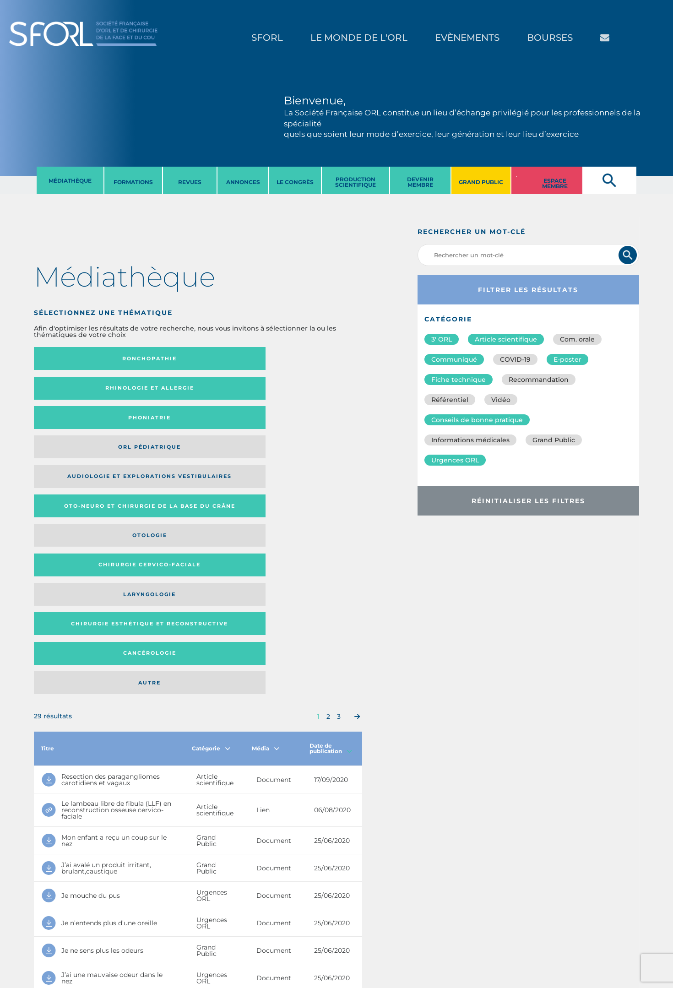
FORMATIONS (133, 182)
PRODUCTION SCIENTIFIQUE (355, 182)
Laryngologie (71, 426)
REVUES (189, 182)
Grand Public (553, 440)
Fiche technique (458, 379)
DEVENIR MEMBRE (420, 182)
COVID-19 (515, 359)
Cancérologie (235, 426)
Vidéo (500, 400)
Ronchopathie (71, 358)
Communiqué (454, 359)
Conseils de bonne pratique (477, 420)
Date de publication (330, 495)
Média (265, 495)
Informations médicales (470, 440)
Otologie (235, 391)
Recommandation (539, 379)
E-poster (567, 359)
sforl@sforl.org (169, 932)
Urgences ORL (455, 460)
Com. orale (577, 339)
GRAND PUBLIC (481, 182)
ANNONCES (243, 182)
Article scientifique (506, 339)
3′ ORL (441, 339)
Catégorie (211, 495)
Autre (317, 426)
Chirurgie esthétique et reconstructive (153, 426)
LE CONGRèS (295, 182)
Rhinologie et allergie (149, 359)
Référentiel (449, 400)
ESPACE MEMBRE (555, 183)
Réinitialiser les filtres (528, 501)
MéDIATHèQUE (70, 180)
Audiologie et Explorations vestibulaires (67, 391)
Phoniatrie (235, 358)
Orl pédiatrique (310, 359)
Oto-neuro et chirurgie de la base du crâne (153, 391)
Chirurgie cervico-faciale (317, 391)
